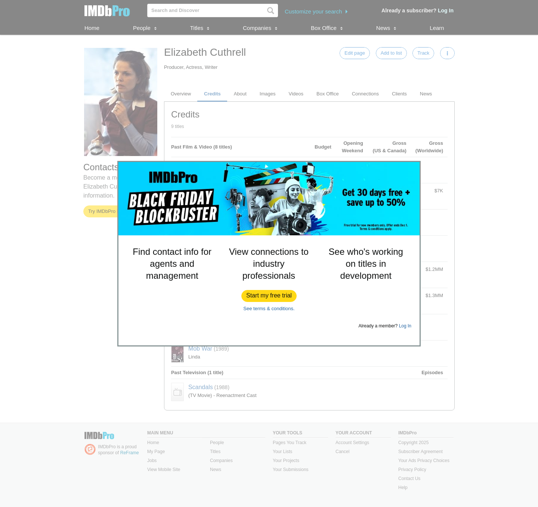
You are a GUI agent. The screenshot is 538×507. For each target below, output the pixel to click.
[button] (269, 296)
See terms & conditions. (268, 308)
